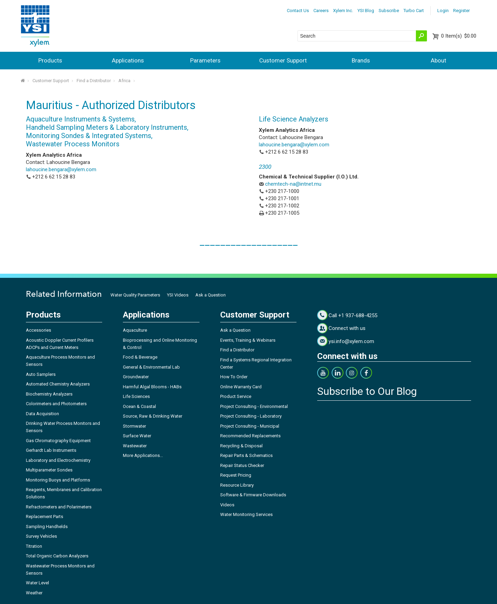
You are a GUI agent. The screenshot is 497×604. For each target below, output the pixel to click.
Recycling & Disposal (241, 445)
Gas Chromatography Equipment (58, 440)
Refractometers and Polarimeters (58, 506)
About (438, 60)
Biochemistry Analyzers (49, 394)
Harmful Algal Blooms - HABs (152, 386)
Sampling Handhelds (47, 526)
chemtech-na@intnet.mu (293, 184)
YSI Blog (366, 10)
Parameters (205, 60)
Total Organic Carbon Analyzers (57, 555)
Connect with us (347, 328)
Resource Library (237, 485)
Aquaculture (135, 330)
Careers (321, 10)
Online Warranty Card (241, 386)
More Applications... (143, 455)
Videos (227, 504)
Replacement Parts (44, 516)
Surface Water (137, 435)
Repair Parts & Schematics (246, 455)
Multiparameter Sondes (49, 470)
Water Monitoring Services (246, 514)
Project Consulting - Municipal (249, 426)
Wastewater (135, 445)
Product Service (235, 396)
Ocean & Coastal (139, 406)
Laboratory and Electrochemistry (58, 460)
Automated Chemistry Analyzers (58, 384)
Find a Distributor (94, 80)
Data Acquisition (42, 413)
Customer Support (283, 60)
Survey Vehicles (41, 536)
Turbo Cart (413, 10)
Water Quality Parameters (135, 295)
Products (50, 60)
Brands (361, 60)
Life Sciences (136, 396)
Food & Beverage (140, 357)
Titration (34, 546)
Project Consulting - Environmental (254, 406)
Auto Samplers (41, 374)
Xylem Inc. (343, 10)
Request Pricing (235, 475)
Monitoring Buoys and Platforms (58, 480)
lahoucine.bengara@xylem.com (61, 169)
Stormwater (134, 426)
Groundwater (136, 376)
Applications (128, 60)
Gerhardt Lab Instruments (51, 450)
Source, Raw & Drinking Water (152, 416)
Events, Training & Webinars (247, 340)
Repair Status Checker (242, 465)
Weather (34, 592)
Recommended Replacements (250, 435)
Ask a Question (210, 295)
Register (461, 10)
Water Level (37, 582)
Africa (124, 80)
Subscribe (389, 10)
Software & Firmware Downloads (253, 494)
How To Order (233, 376)
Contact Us (298, 10)
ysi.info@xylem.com (351, 341)
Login (443, 10)
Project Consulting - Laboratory (251, 416)
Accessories (38, 330)
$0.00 (458, 36)
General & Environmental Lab (151, 367)
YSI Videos (177, 295)
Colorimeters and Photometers (56, 403)
